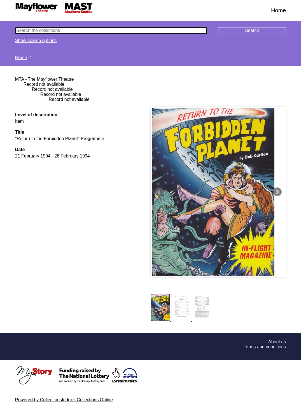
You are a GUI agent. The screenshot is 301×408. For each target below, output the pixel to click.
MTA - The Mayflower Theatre (44, 79)
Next (277, 191)
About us (277, 341)
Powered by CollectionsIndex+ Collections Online (64, 399)
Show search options (36, 40)
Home (278, 10)
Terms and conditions (265, 346)
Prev (159, 191)
